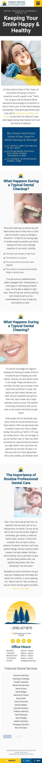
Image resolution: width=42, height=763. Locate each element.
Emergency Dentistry (21, 724)
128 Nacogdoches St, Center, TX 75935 (21, 634)
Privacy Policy (24, 752)
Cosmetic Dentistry (21, 708)
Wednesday (12, 656)
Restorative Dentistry (21, 685)
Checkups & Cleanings (21, 678)
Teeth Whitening (21, 714)
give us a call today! (21, 588)
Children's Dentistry (21, 711)
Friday (9, 661)
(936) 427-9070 (21, 628)
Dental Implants (21, 705)
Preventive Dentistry (21, 675)
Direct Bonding (21, 718)
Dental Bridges (21, 691)
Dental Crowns (21, 688)
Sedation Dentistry (21, 721)
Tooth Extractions (21, 701)
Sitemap (16, 752)
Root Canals (21, 698)
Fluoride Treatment (21, 682)
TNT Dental (30, 754)
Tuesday (10, 653)
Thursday (11, 658)
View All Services (21, 727)
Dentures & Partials (21, 695)
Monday (10, 651)
